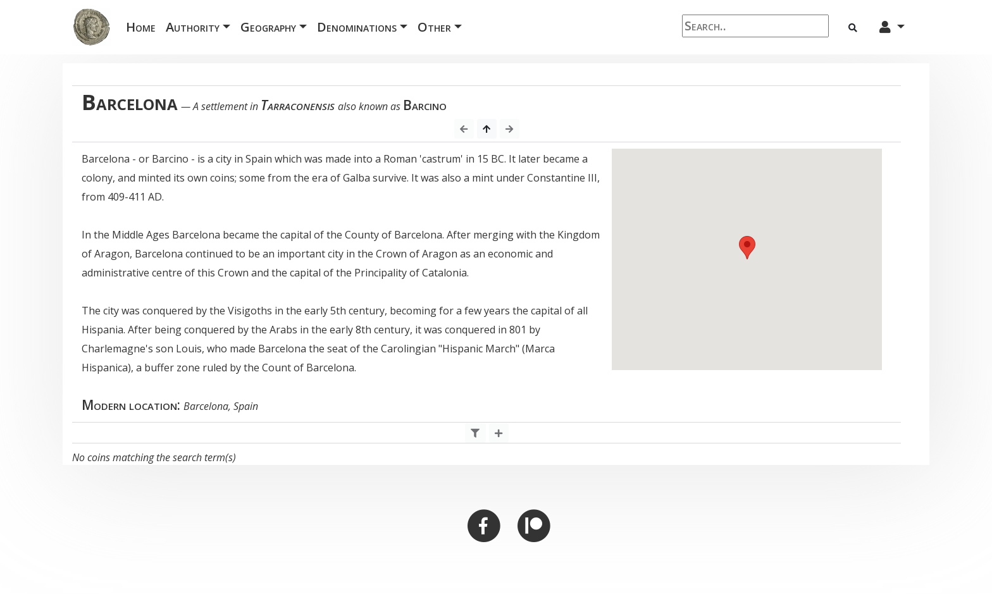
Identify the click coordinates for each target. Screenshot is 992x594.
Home (143, 26)
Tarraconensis (298, 105)
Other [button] (434, 26)
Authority (193, 26)
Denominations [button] (357, 26)
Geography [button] (268, 26)
